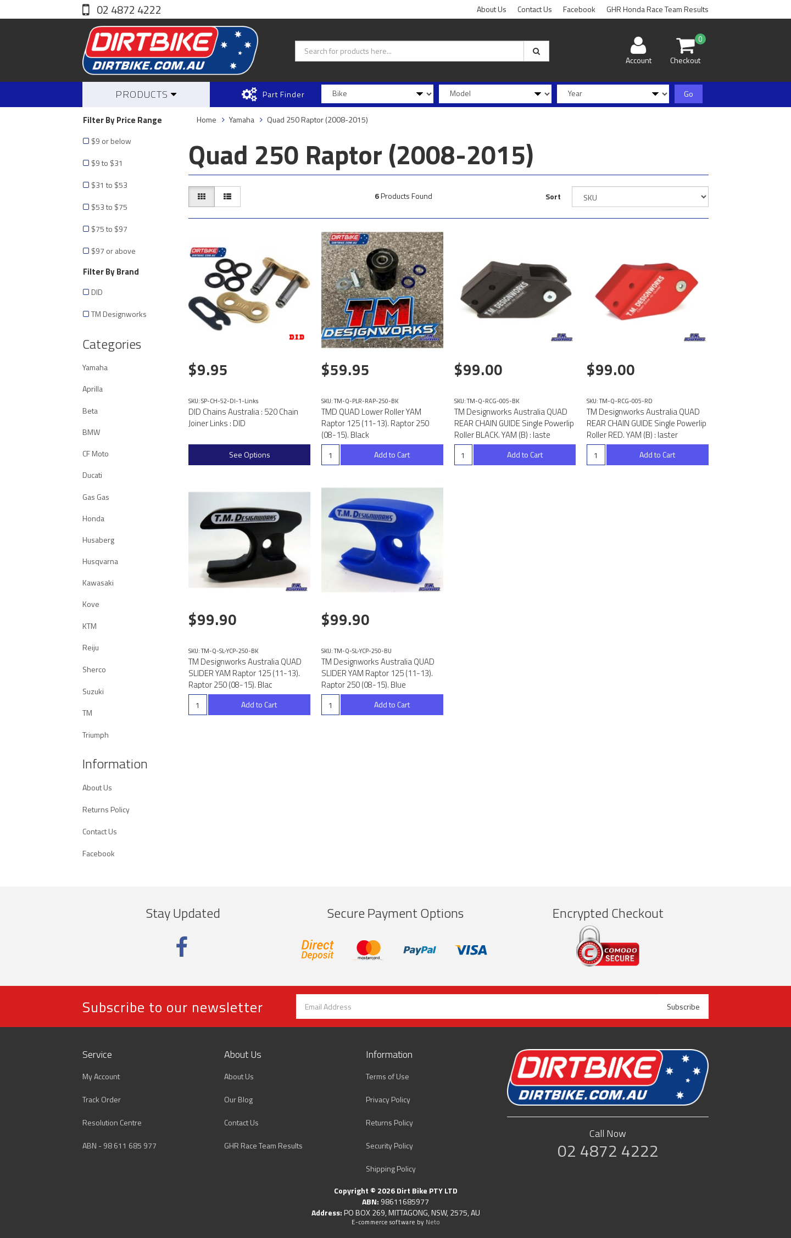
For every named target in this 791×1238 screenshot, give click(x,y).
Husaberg (98, 539)
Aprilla (92, 388)
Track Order (101, 1099)
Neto (433, 1222)
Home (206, 119)
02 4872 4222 (127, 9)
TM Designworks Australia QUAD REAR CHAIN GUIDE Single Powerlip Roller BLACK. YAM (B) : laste (514, 423)
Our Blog (238, 1099)
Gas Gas (95, 497)
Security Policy (389, 1145)
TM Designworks (119, 314)
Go (688, 93)
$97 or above (113, 250)
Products (146, 94)
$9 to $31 (107, 163)
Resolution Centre (112, 1122)
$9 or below (111, 141)
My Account (101, 1076)
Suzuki (93, 691)
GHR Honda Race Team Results (657, 9)
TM (87, 712)
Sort (553, 196)
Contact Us (534, 9)
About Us (491, 9)
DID (97, 292)
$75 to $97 (109, 229)
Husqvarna (100, 561)
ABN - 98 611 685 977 (119, 1145)
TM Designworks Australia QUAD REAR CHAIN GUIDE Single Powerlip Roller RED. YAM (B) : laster (646, 423)
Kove (90, 604)
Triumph (95, 734)
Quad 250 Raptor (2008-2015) (317, 119)
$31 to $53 (109, 185)
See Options (249, 454)
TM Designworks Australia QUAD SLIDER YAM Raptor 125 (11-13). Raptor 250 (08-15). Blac (245, 673)
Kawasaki (98, 582)
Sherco (94, 669)
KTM (89, 626)
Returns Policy (106, 809)
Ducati (92, 475)
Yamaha (95, 367)
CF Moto (95, 453)
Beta (90, 410)
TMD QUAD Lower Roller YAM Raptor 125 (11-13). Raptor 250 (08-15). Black (375, 423)
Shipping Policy (391, 1168)
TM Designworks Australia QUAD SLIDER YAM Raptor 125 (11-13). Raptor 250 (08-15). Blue (378, 673)
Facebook (579, 9)
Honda (93, 518)
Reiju (90, 647)
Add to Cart (392, 454)
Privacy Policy (388, 1099)
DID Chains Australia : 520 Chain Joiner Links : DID (243, 417)
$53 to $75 (109, 207)
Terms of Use (387, 1076)
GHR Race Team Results (263, 1145)
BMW (91, 432)
